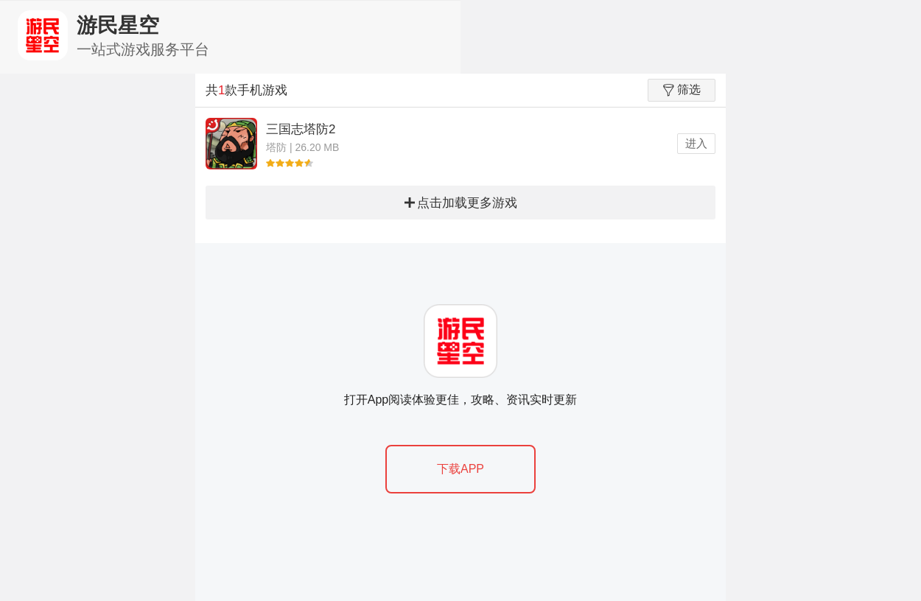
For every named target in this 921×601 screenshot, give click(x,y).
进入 (696, 143)
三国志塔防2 (300, 129)
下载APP (460, 469)
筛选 (682, 89)
